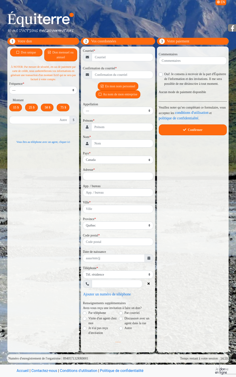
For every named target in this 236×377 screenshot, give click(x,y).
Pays (86, 153)
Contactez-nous (44, 370)
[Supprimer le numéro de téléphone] (148, 284)
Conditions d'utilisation (78, 370)
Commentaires (168, 54)
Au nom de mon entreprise (118, 94)
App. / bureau (91, 186)
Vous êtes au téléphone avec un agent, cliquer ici (43, 142)
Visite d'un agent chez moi (102, 321)
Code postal (90, 235)
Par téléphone (97, 313)
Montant (18, 100)
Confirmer (193, 130)
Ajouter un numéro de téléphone (107, 294)
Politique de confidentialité (122, 370)
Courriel (88, 51)
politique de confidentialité (178, 118)
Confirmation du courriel (99, 68)
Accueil (23, 370)
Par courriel (132, 313)
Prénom (88, 120)
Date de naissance (94, 251)
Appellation (90, 104)
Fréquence (16, 83)
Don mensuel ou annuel (61, 55)
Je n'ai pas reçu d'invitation (98, 330)
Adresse (88, 169)
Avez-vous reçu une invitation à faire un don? (112, 308)
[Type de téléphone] (118, 275)
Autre (128, 328)
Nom (86, 137)
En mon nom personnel (118, 86)
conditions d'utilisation (192, 113)
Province (88, 219)
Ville (86, 202)
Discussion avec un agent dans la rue (136, 321)
